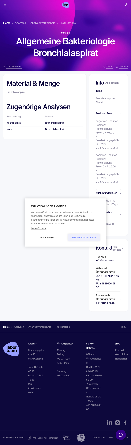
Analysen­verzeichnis (41, 23)
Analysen (19, 23)
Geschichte (121, 354)
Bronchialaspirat (54, 123)
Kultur (10, 129)
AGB (111, 438)
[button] (108, 91)
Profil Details (66, 23)
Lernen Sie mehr (38, 228)
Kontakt (119, 350)
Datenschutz (99, 438)
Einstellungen (47, 237)
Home (6, 23)
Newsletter (121, 359)
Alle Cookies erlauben (84, 237)
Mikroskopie (14, 123)
